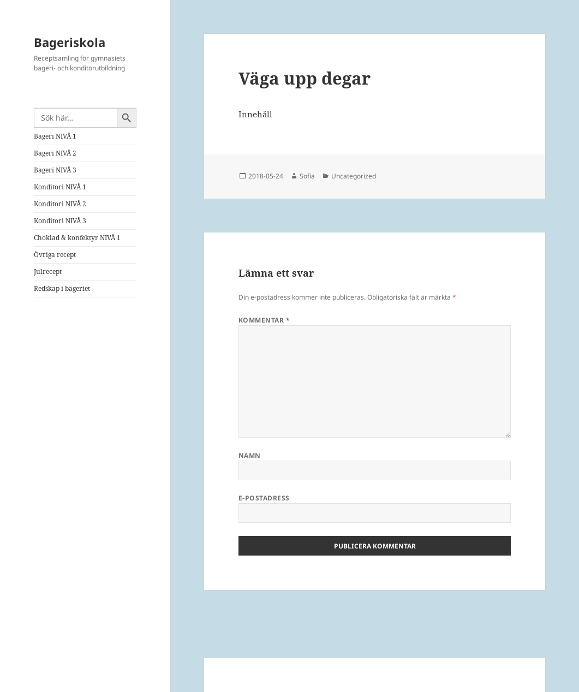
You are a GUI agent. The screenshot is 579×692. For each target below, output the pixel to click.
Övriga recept (55, 254)
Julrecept (48, 271)
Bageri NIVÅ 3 (55, 170)
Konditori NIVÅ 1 (60, 187)
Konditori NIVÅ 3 (60, 220)
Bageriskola (69, 42)
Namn (249, 455)
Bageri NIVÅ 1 (55, 136)
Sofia (307, 176)
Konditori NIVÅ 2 (60, 203)
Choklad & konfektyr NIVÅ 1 (77, 237)
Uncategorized (353, 176)
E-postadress (264, 498)
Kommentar (264, 320)
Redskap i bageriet (62, 288)
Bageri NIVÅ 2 (55, 153)
